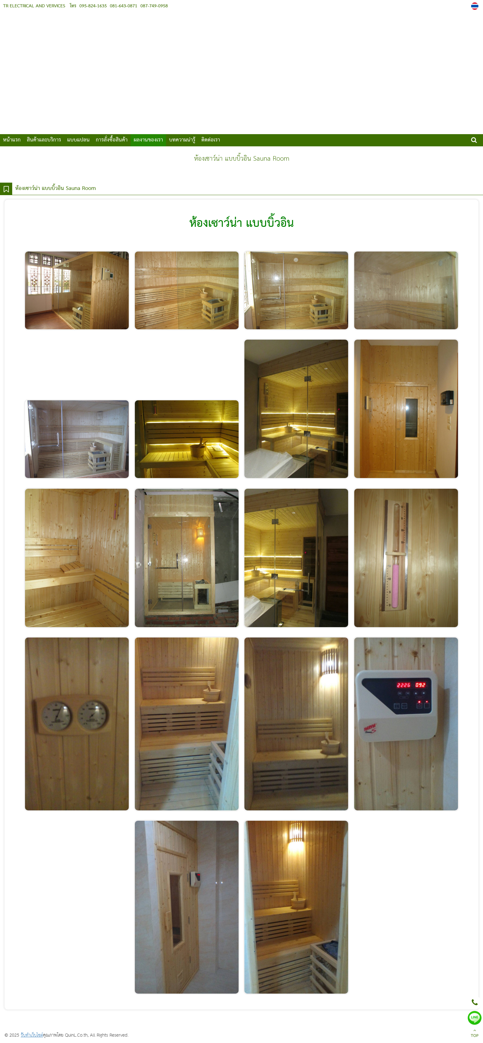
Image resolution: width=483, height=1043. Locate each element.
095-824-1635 (93, 6)
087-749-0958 (153, 6)
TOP (474, 1034)
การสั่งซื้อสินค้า (112, 140)
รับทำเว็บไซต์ (32, 1035)
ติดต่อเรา (210, 140)
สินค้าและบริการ (44, 140)
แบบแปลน (78, 140)
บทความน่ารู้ (182, 140)
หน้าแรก (12, 140)
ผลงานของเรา (148, 140)
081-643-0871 (122, 6)
